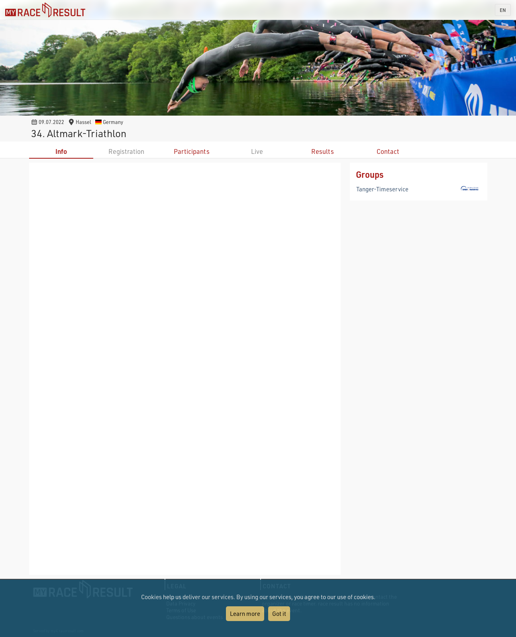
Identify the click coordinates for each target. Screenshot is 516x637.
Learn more (245, 613)
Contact (388, 151)
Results (322, 151)
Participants (192, 151)
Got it (279, 613)
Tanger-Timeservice (382, 189)
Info (61, 151)
